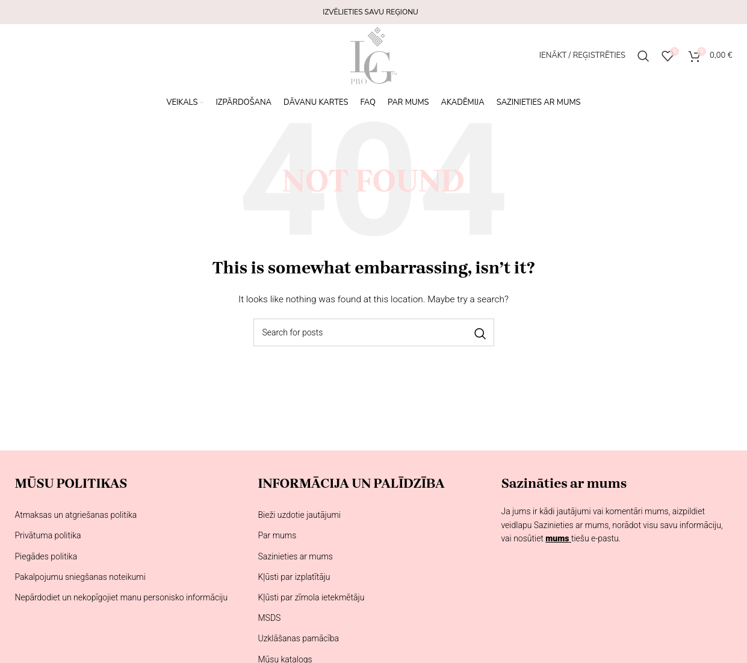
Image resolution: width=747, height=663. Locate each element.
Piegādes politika (46, 556)
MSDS (269, 618)
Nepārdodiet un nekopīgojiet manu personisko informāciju (121, 597)
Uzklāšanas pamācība (298, 638)
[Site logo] (373, 55)
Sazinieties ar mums (295, 556)
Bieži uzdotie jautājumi (299, 515)
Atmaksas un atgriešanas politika (76, 515)
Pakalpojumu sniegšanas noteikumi (80, 577)
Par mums (277, 535)
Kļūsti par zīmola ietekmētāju (311, 597)
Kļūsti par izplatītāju (294, 577)
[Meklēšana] (643, 56)
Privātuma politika (48, 535)
